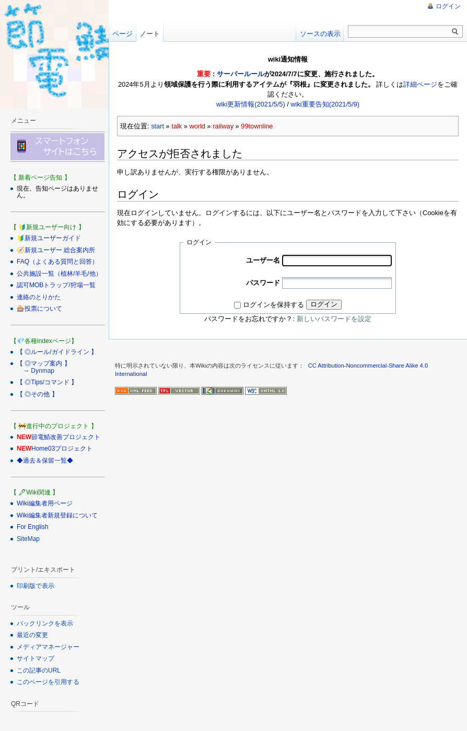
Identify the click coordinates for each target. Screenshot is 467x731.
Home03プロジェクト (61, 448)
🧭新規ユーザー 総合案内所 (56, 250)
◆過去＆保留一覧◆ (45, 460)
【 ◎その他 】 (37, 394)
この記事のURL (39, 670)
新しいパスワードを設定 (334, 319)
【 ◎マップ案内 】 (44, 363)
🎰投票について (39, 308)
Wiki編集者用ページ (45, 503)
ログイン (323, 304)
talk (176, 126)
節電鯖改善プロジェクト (65, 437)
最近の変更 (32, 635)
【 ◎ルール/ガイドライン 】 (57, 352)
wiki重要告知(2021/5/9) (324, 104)
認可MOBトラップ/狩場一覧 (56, 285)
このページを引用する (48, 682)
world (197, 126)
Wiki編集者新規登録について (57, 515)
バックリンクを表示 (45, 623)
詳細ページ (420, 84)
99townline (257, 126)
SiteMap (28, 539)
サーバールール (240, 74)
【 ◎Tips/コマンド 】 (47, 382)
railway (223, 126)
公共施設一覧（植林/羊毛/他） (59, 273)
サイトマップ (35, 658)
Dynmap (42, 370)
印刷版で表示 (35, 585)
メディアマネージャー (48, 647)
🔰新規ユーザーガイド (49, 238)
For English (33, 526)
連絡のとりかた (39, 297)
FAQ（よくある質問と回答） (57, 261)
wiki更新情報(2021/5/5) (250, 104)
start (157, 126)
